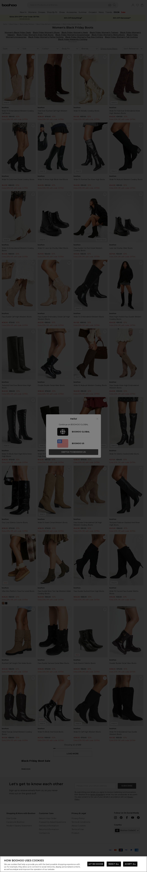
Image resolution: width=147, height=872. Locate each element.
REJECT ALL (113, 864)
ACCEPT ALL (130, 864)
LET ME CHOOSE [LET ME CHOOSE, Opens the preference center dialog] (95, 864)
